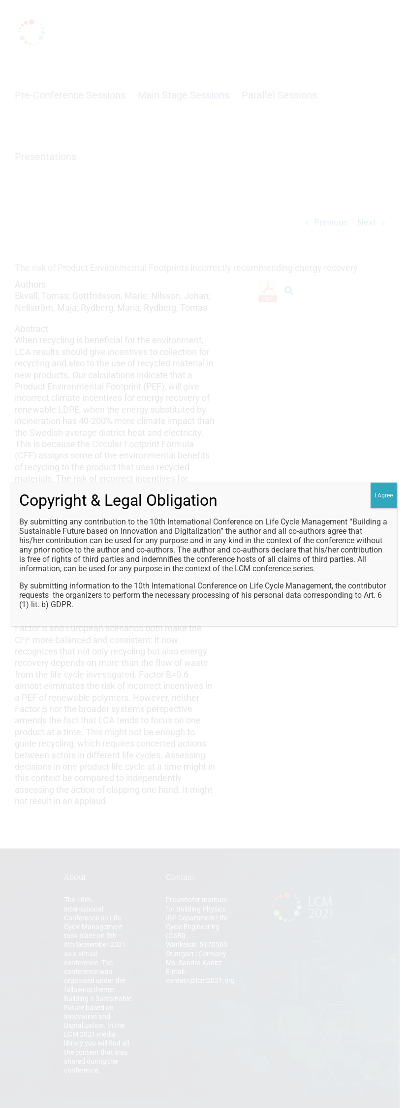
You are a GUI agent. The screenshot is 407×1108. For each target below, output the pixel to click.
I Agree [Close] (384, 495)
